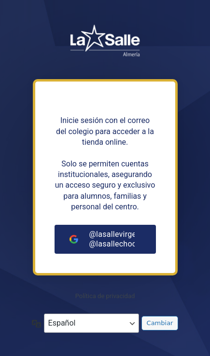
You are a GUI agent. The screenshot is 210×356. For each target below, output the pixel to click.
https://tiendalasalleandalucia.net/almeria (105, 43)
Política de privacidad (105, 296)
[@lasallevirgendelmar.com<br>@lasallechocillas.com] (105, 239)
